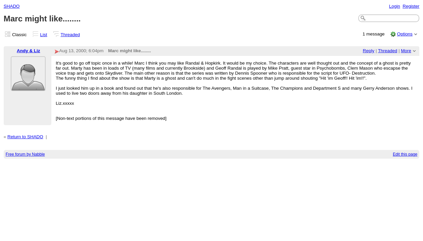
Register (411, 6)
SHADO (12, 6)
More (406, 50)
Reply (368, 50)
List (43, 34)
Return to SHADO (25, 136)
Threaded (70, 34)
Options (404, 33)
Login (394, 6)
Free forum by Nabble (25, 154)
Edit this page (405, 154)
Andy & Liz (28, 50)
